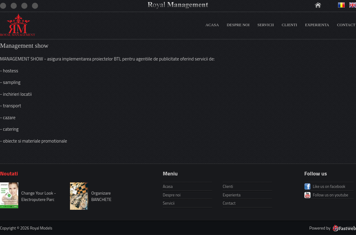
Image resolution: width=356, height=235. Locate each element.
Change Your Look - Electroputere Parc (38, 196)
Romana (341, 5)
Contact (346, 24)
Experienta (317, 24)
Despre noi (238, 24)
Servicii (265, 24)
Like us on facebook (329, 186)
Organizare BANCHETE (101, 196)
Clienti (289, 24)
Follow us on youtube (330, 195)
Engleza (352, 5)
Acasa (212, 24)
